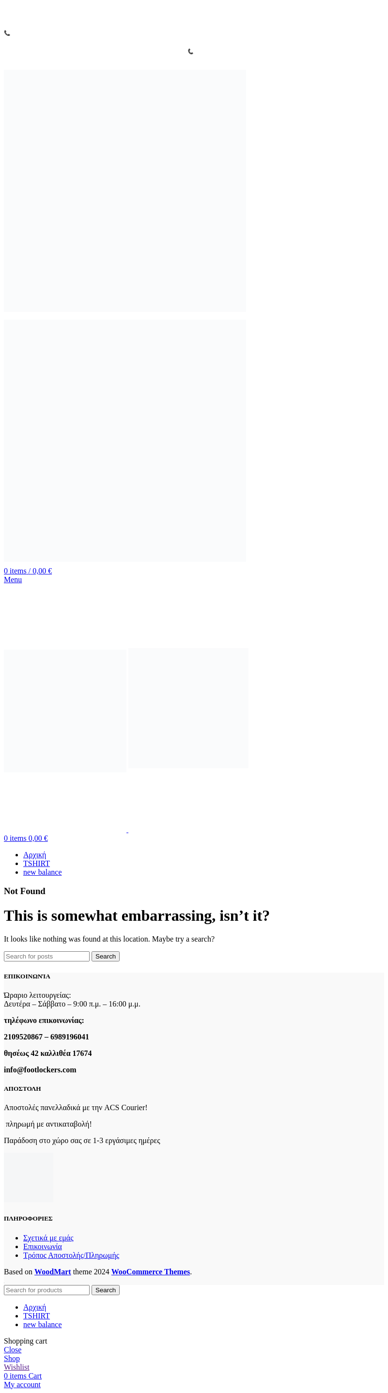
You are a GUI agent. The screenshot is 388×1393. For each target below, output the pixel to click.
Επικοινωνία (42, 1246)
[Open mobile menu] (13, 579)
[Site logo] (125, 312)
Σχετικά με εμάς (48, 1238)
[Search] (47, 956)
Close (12, 1350)
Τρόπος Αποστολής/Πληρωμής (71, 1255)
